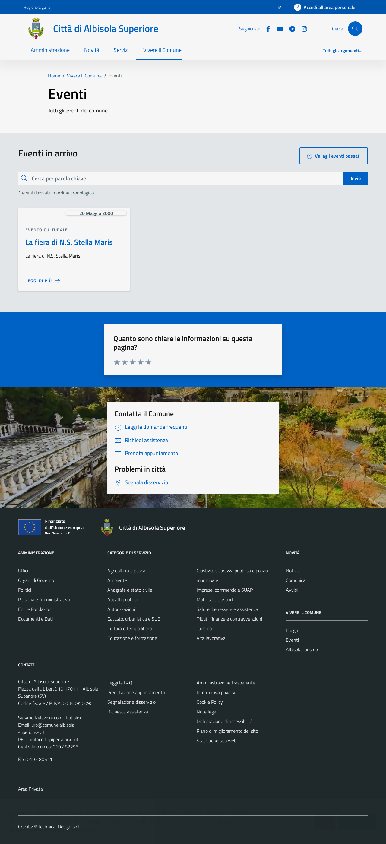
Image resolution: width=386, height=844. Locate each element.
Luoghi (292, 630)
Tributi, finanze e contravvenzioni (229, 618)
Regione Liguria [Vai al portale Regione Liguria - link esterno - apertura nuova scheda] (37, 7)
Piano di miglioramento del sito (227, 731)
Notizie (293, 570)
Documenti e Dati (35, 618)
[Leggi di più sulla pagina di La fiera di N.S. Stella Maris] (42, 280)
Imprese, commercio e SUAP (225, 589)
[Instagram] (302, 28)
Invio (356, 178)
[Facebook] (266, 28)
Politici (24, 589)
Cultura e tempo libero (129, 628)
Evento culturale (46, 229)
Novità (91, 50)
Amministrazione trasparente (226, 682)
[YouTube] (278, 28)
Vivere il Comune (162, 50)
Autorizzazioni (121, 609)
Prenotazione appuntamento (136, 692)
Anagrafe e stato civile (129, 589)
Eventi (292, 639)
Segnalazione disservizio (131, 702)
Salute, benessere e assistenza (227, 609)
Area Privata (30, 788)
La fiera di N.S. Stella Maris (69, 242)
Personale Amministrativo (44, 599)
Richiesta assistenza (127, 711)
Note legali (207, 711)
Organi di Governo (36, 580)
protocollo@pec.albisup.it (53, 739)
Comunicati (297, 580)
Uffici (23, 570)
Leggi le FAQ (119, 682)
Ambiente (117, 580)
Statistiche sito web (216, 740)
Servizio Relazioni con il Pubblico (50, 717)
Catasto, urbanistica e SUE (133, 618)
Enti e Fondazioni (35, 609)
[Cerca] (355, 28)
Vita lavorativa (211, 638)
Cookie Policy (210, 702)
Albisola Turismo (302, 649)
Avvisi (292, 589)
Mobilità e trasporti (215, 599)
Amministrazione (50, 50)
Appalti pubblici (122, 599)
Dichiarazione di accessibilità (225, 721)
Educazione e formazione (132, 638)
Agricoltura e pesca (126, 570)
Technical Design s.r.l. (59, 826)
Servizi (121, 50)
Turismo (204, 628)
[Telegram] (290, 28)
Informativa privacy (216, 692)
